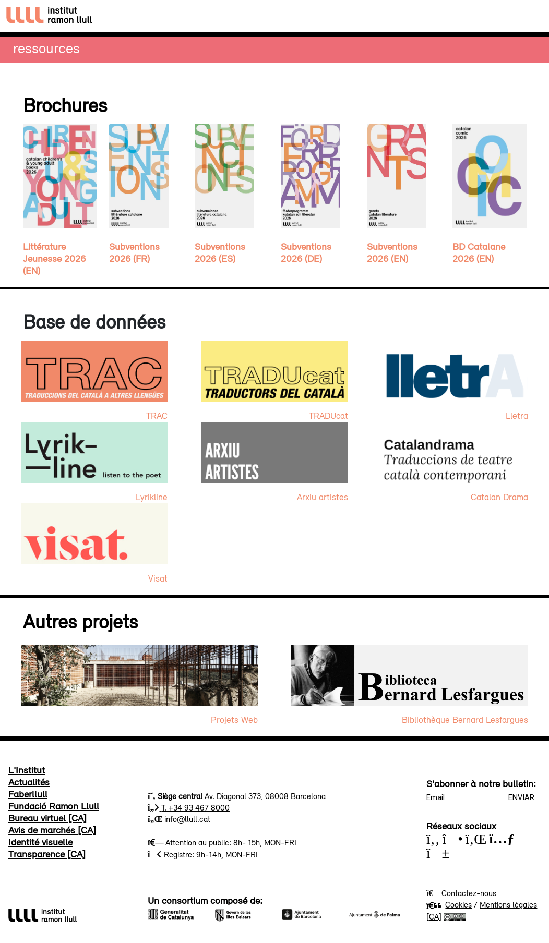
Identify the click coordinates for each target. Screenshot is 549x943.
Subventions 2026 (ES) (220, 252)
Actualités (29, 782)
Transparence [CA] (47, 854)
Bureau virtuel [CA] (47, 818)
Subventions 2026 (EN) (392, 252)
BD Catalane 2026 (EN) (478, 252)
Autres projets (80, 621)
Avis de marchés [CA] (52, 830)
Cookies (449, 904)
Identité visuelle (40, 842)
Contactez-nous (468, 893)
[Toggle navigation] (531, 16)
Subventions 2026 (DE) (306, 252)
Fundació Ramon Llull (53, 806)
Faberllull (27, 794)
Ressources (46, 47)
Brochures (65, 104)
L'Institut (26, 770)
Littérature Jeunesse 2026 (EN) (54, 258)
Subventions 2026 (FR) (134, 252)
